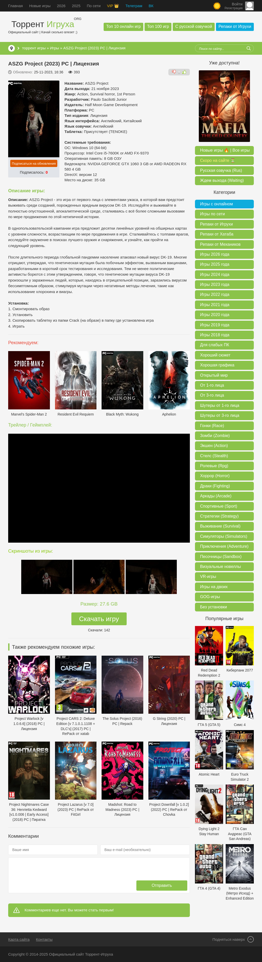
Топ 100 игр (158, 26)
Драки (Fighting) (215, 486)
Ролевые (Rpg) (214, 466)
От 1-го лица (212, 385)
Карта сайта (19, 939)
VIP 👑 (113, 6)
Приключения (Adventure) (224, 546)
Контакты (44, 939)
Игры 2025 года (214, 264)
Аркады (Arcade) (215, 496)
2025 (76, 6)
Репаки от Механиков (220, 244)
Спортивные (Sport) (218, 506)
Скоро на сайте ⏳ (217, 160)
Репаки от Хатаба (216, 234)
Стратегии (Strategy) (219, 516)
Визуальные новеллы (220, 566)
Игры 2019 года (214, 325)
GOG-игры (210, 597)
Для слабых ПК (214, 345)
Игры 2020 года (214, 314)
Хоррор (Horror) (215, 476)
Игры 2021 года (214, 305)
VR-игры (208, 576)
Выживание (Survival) (220, 526)
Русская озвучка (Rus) (221, 170)
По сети (94, 6)
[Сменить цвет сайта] (217, 6)
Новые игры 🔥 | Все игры (225, 150)
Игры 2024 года (214, 274)
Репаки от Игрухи (235, 26)
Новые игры (39, 6)
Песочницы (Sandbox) (221, 556)
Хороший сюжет (215, 355)
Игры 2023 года (214, 284)
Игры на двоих (214, 587)
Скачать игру (99, 619)
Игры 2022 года (214, 294)
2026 (61, 6)
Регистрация (234, 8)
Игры (54, 48)
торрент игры (34, 48)
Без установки (213, 607)
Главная (15, 6)
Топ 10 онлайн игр (123, 26)
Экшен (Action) (214, 445)
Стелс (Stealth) (214, 456)
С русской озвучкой (193, 26)
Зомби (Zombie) (215, 435)
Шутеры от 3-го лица (219, 415)
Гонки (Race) (212, 425)
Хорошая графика (217, 365)
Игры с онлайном (216, 204)
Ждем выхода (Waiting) (222, 180)
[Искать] (249, 48)
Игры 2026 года (214, 254)
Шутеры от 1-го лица (219, 405)
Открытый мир (214, 375)
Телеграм (133, 6)
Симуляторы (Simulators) (223, 536)
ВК (151, 6)
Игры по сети (212, 214)
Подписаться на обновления (34, 163)
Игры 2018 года (214, 335)
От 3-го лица (212, 395)
